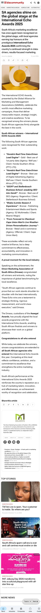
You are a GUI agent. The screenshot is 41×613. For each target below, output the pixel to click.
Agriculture (25, 7)
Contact (20, 437)
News (6, 437)
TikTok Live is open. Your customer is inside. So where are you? (19, 508)
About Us (13, 437)
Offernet (15, 549)
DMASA (10, 56)
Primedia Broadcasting (9, 587)
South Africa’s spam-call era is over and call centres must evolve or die (19, 544)
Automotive (35, 7)
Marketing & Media (13, 7)
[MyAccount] (38, 2)
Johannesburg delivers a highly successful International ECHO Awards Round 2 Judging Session (18, 458)
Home (3, 7)
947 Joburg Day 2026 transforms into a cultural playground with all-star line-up (19, 581)
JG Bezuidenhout (7, 549)
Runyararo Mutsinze (8, 513)
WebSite (28, 437)
